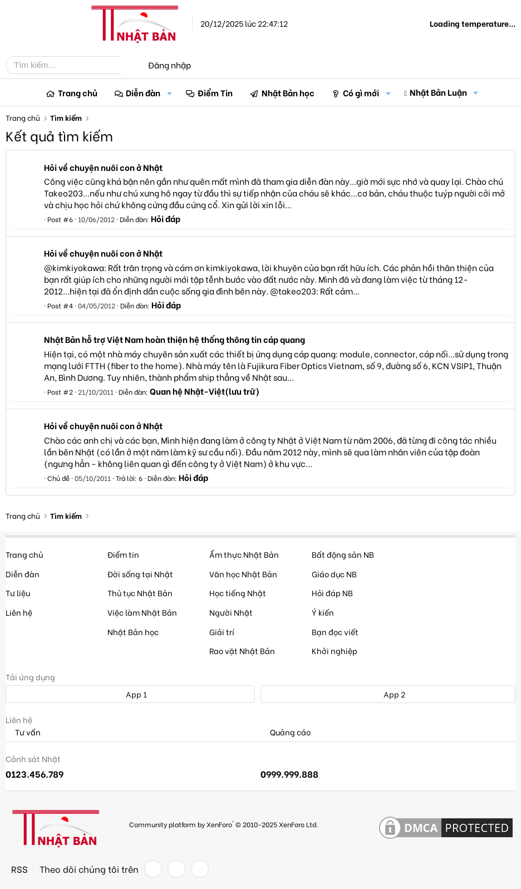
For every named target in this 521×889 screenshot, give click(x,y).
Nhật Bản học (288, 92)
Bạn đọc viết (335, 631)
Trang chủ (77, 92)
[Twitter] (176, 869)
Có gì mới (361, 92)
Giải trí (221, 631)
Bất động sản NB (343, 554)
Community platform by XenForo (223, 823)
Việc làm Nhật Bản (142, 612)
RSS (19, 869)
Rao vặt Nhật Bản (242, 650)
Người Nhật (231, 612)
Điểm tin (123, 554)
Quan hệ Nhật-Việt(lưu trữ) (204, 391)
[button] (169, 92)
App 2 (388, 694)
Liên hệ (19, 612)
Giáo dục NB (334, 573)
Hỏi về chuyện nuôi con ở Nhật (103, 167)
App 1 (130, 694)
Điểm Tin (215, 92)
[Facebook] (153, 869)
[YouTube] (200, 869)
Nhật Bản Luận (438, 92)
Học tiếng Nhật (237, 592)
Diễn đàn (143, 92)
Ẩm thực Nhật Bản (244, 554)
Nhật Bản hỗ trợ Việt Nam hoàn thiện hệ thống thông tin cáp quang (174, 339)
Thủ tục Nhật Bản (140, 592)
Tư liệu (18, 592)
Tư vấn (23, 732)
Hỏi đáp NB (332, 592)
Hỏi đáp (165, 218)
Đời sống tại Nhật (140, 573)
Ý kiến (323, 612)
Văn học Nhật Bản (243, 573)
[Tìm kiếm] (71, 65)
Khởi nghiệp (334, 650)
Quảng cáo (285, 732)
